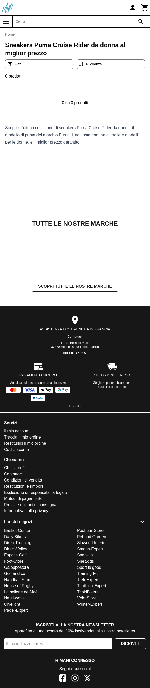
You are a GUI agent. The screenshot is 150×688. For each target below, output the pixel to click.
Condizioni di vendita (23, 480)
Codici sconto (16, 449)
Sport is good (89, 567)
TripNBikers (87, 592)
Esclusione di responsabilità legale (35, 492)
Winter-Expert (89, 604)
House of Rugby (19, 586)
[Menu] (6, 22)
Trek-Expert (87, 579)
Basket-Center (17, 530)
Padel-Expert (16, 610)
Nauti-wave (14, 598)
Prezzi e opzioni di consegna (30, 505)
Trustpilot (75, 406)
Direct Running (17, 543)
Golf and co (14, 573)
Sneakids (85, 561)
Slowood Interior (92, 543)
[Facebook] (63, 679)
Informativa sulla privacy (26, 511)
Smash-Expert (90, 549)
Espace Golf (15, 555)
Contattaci (75, 336)
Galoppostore (16, 567)
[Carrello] (145, 8)
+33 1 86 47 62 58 (74, 353)
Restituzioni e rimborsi (24, 486)
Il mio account (17, 431)
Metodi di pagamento (23, 498)
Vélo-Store (87, 598)
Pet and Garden (91, 536)
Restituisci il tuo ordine (112, 387)
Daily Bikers (15, 536)
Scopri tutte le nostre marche (75, 286)
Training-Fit (87, 573)
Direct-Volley (15, 549)
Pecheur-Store (90, 530)
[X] (87, 679)
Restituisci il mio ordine (25, 443)
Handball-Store (18, 579)
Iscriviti (130, 643)
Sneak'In (85, 555)
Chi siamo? (14, 468)
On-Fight (12, 604)
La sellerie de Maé (21, 592)
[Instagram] (75, 679)
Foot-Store (14, 561)
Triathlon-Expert (91, 586)
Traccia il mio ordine (22, 437)
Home (10, 34)
